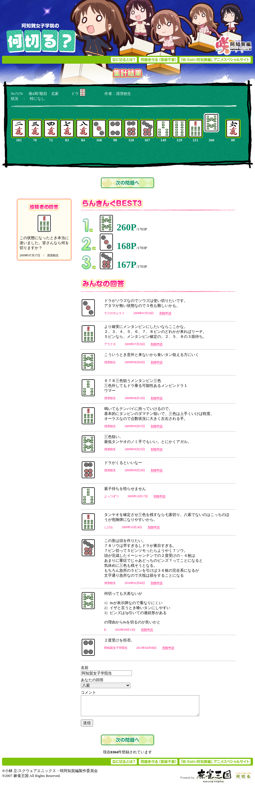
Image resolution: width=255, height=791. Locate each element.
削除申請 (165, 313)
